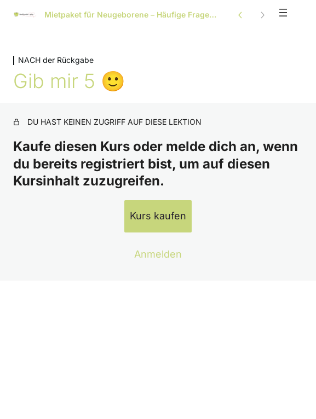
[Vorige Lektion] (240, 14)
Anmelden (158, 254)
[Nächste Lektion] (262, 14)
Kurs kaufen (158, 216)
